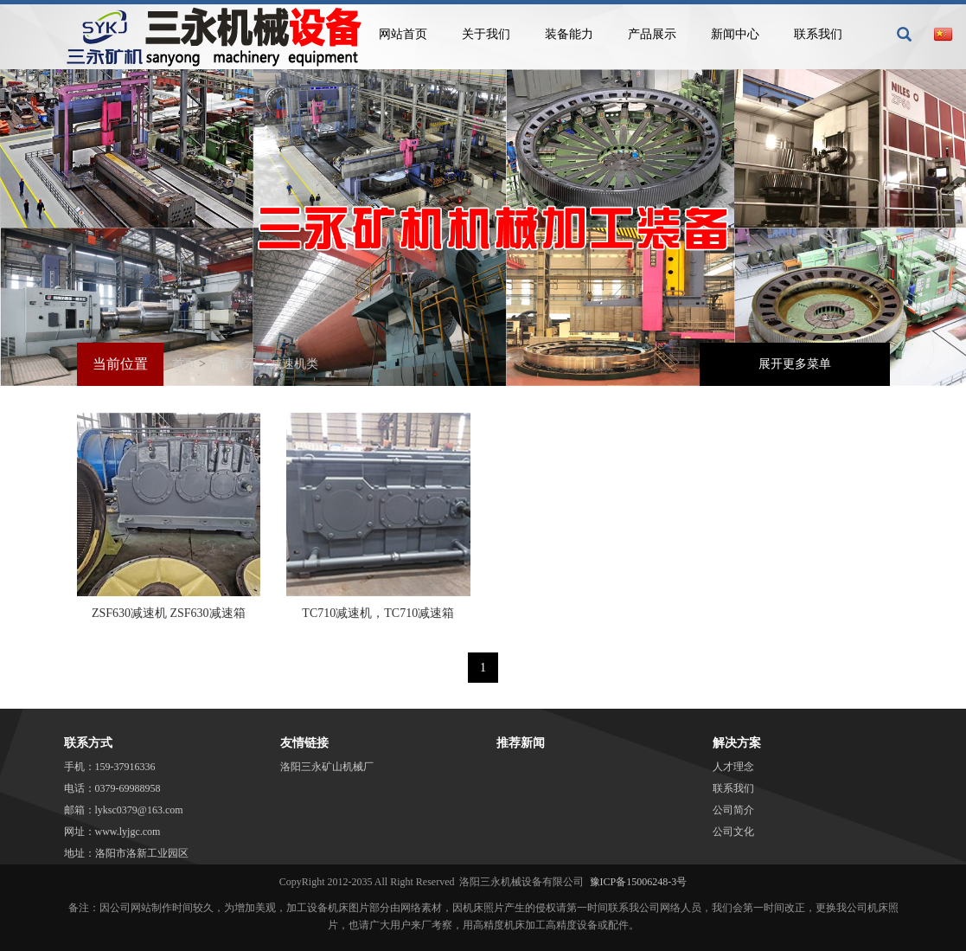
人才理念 (733, 767)
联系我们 (818, 34)
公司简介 (733, 810)
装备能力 (569, 34)
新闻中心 (735, 34)
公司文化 (733, 832)
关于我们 (486, 34)
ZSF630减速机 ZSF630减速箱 (169, 613)
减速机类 (294, 363)
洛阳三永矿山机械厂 (327, 767)
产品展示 (652, 34)
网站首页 (403, 34)
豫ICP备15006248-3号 (639, 882)
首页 (184, 363)
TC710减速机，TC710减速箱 (378, 613)
